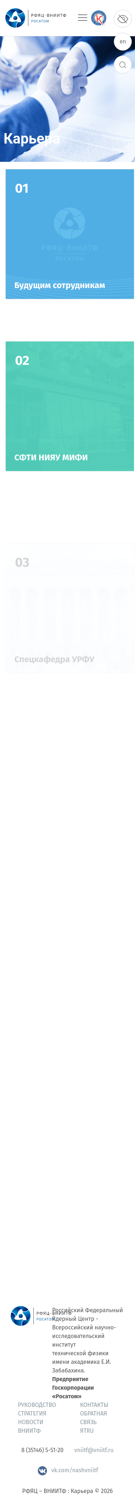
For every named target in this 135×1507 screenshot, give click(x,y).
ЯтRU (87, 1430)
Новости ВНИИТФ (30, 1426)
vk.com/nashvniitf (67, 1470)
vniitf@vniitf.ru (93, 1450)
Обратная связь (93, 1418)
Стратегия (32, 1413)
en (123, 41)
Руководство (37, 1405)
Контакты (94, 1405)
